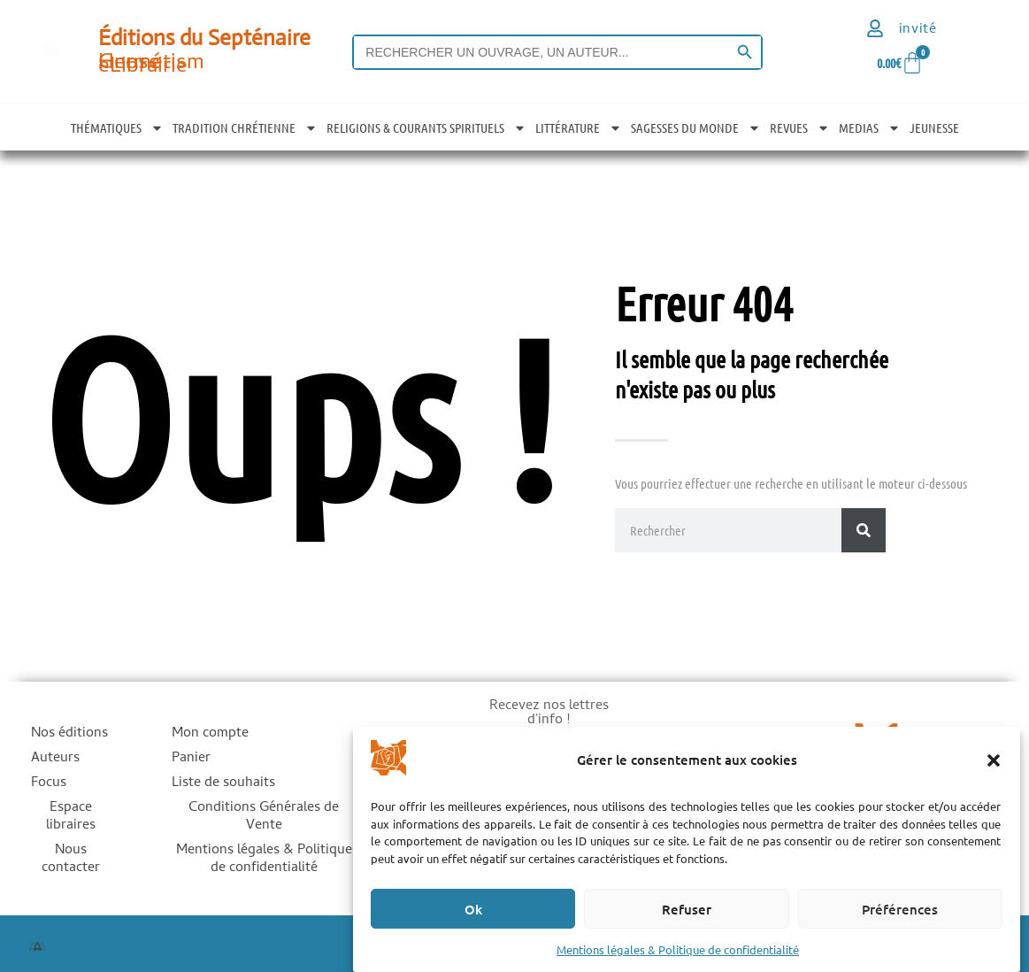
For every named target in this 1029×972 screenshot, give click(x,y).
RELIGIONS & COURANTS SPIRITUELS (426, 127)
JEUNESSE (934, 127)
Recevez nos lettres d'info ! (549, 715)
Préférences (900, 909)
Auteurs (55, 758)
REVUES (800, 127)
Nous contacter (71, 859)
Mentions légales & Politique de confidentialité (678, 949)
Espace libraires (71, 817)
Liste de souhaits (223, 783)
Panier (191, 758)
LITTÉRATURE (578, 127)
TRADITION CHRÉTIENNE (245, 127)
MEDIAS (870, 127)
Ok (473, 909)
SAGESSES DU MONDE (696, 127)
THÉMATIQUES (117, 127)
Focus (48, 783)
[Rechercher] (863, 530)
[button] (993, 760)
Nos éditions (69, 733)
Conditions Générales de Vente (263, 817)
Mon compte (210, 733)
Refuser (686, 909)
